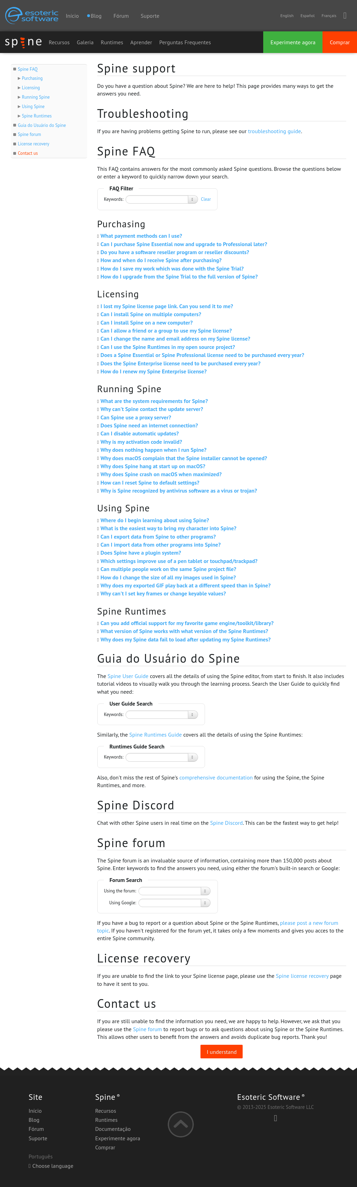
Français (328, 15)
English (287, 15)
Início (72, 15)
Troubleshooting (143, 113)
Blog (34, 1119)
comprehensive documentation (216, 777)
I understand (222, 1051)
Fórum (121, 15)
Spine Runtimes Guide (155, 734)
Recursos (59, 42)
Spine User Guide (128, 675)
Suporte (150, 15)
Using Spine (33, 106)
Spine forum (29, 134)
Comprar (340, 42)
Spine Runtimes (37, 116)
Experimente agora (293, 42)
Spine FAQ (28, 69)
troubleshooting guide (274, 131)
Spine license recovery (302, 975)
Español (307, 15)
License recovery (33, 144)
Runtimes (112, 42)
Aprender (141, 42)
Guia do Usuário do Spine (42, 125)
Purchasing (32, 78)
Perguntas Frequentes (185, 42)
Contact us (28, 153)
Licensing (31, 88)
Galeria (85, 42)
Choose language (51, 1165)
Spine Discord (136, 805)
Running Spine (36, 97)
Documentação (113, 1128)
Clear (206, 199)
